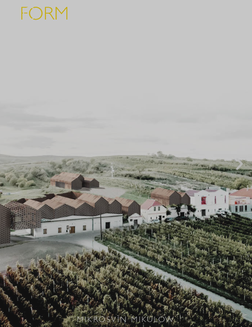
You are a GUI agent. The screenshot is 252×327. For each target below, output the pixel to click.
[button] (12, 164)
